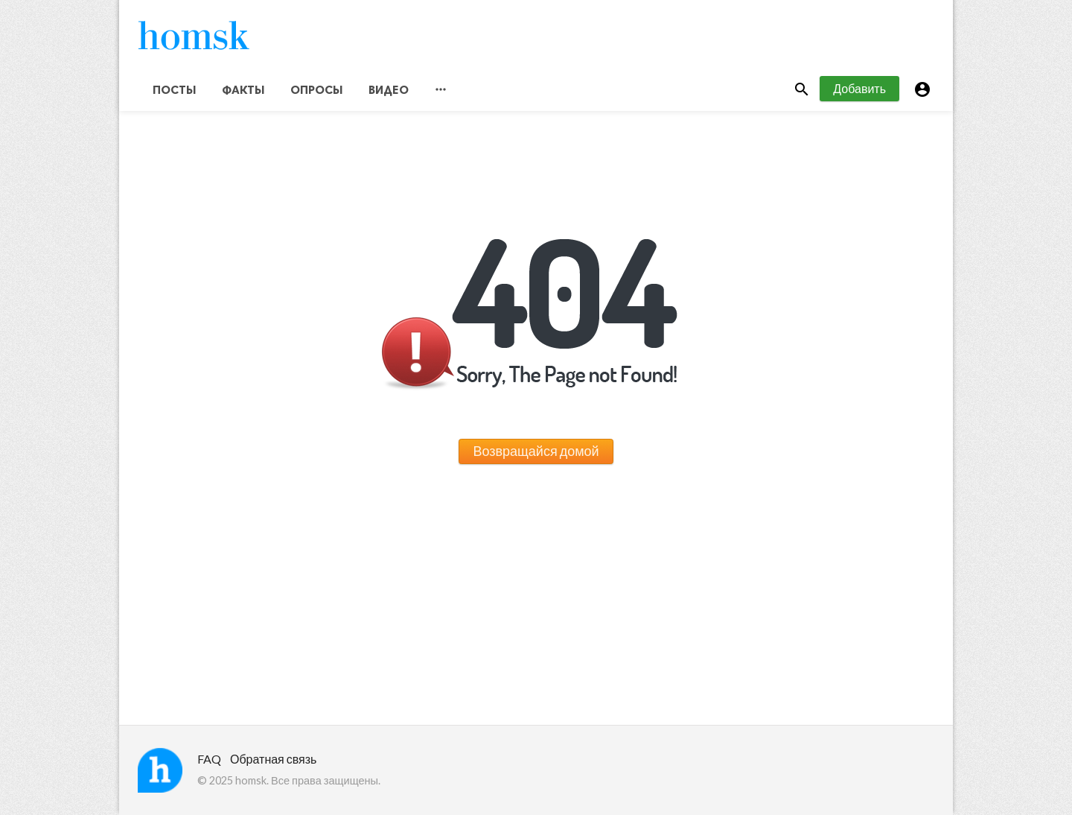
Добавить (859, 88)
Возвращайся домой (536, 451)
